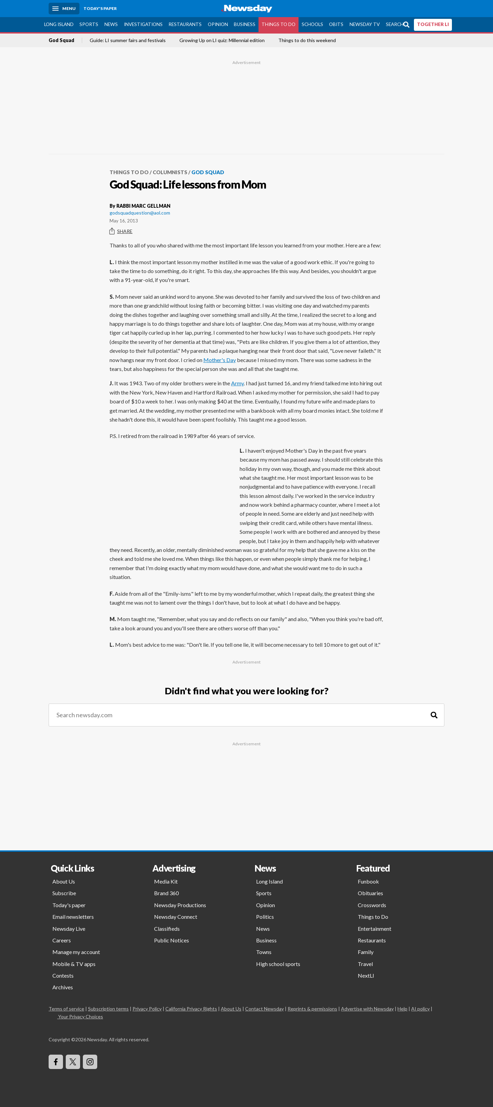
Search (395, 24)
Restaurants (185, 24)
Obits (336, 24)
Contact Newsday (264, 1009)
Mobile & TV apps (74, 964)
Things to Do (278, 24)
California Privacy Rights (191, 1009)
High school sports (278, 964)
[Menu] (64, 8)
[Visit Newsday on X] (73, 1062)
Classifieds (167, 928)
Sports (88, 24)
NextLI (366, 975)
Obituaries (370, 893)
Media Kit (166, 881)
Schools (312, 24)
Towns (263, 952)
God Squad (61, 40)
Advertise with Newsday (367, 1009)
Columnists (170, 172)
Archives (62, 987)
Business (244, 24)
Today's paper (69, 905)
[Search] (434, 715)
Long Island (59, 24)
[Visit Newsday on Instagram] (90, 1062)
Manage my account (76, 952)
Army (237, 383)
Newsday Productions (180, 905)
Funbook (368, 881)
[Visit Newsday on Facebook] (56, 1062)
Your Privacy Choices (80, 1016)
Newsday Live (68, 928)
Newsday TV (365, 24)
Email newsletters (73, 916)
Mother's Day (219, 360)
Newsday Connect (175, 916)
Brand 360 (166, 893)
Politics (265, 916)
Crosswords (372, 905)
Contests (63, 975)
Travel (365, 964)
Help (402, 1009)
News (111, 24)
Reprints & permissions (312, 1009)
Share (121, 231)
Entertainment (374, 928)
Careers (61, 940)
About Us (63, 881)
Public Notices (171, 940)
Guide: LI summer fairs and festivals (128, 40)
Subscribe (64, 893)
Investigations (143, 24)
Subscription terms (108, 1009)
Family (366, 952)
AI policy (420, 1009)
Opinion (218, 24)
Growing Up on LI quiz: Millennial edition (222, 40)
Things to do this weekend (307, 40)
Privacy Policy (147, 1009)
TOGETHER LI (433, 24)
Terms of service (66, 1009)
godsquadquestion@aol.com (140, 213)
